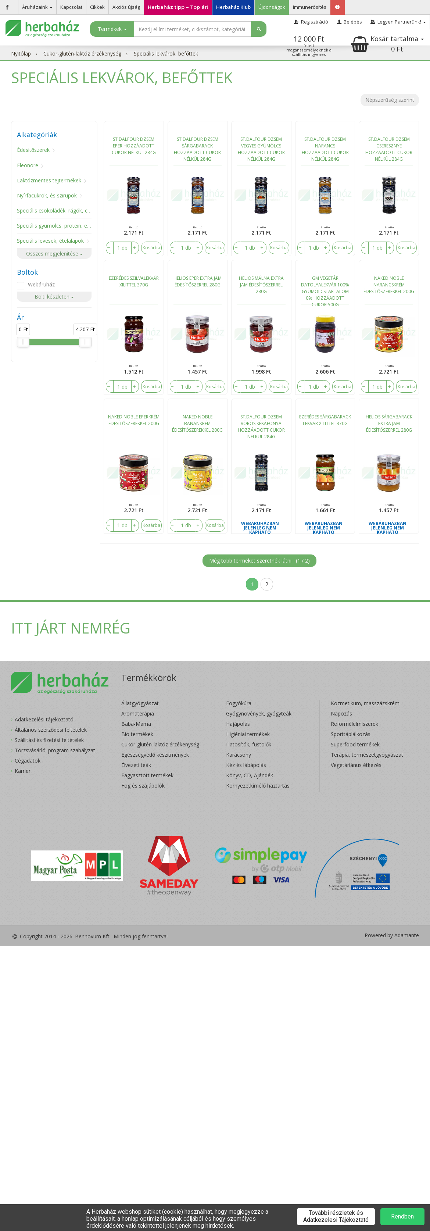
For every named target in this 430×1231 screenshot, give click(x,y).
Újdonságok (271, 7)
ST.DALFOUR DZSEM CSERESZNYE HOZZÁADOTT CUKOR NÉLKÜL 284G (388, 149)
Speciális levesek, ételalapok (50, 240)
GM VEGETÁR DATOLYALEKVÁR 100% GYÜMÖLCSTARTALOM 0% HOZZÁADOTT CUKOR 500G (325, 289)
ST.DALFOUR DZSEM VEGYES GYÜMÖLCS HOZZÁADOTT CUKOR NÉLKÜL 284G (261, 149)
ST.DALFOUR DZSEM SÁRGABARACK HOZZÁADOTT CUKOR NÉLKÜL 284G (197, 149)
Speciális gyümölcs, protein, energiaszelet (66, 225)
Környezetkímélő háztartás (258, 785)
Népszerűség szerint (389, 99)
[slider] (23, 342)
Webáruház (41, 284)
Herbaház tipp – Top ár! (178, 7)
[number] (122, 248)
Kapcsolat (71, 7)
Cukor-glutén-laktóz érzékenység (82, 53)
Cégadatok (27, 760)
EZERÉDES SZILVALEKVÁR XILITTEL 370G (134, 281)
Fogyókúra (238, 703)
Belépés (349, 21)
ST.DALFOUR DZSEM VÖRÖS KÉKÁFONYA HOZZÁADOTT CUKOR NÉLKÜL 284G (261, 427)
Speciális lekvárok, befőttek (166, 53)
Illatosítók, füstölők (248, 744)
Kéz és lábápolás (246, 764)
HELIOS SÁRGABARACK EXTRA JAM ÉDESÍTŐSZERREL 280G (389, 423)
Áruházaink (37, 7)
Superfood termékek (355, 744)
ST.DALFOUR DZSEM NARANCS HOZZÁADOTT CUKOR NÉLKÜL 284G (325, 149)
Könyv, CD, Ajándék (249, 775)
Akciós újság (126, 7)
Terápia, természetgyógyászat (367, 754)
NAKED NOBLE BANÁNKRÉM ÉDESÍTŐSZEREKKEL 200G (197, 423)
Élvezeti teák (136, 764)
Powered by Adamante (392, 935)
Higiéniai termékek (248, 734)
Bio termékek (137, 734)
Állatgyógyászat (140, 703)
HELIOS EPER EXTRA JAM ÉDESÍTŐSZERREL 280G (197, 281)
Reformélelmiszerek (354, 723)
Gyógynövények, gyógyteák (258, 713)
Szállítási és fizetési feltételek (49, 739)
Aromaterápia (137, 713)
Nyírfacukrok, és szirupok (47, 195)
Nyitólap (21, 53)
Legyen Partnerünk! (398, 21)
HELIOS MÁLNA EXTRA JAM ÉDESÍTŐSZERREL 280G (261, 285)
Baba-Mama (136, 723)
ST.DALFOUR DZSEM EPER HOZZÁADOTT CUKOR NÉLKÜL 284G (134, 146)
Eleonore (27, 165)
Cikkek (97, 7)
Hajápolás (238, 723)
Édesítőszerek (33, 149)
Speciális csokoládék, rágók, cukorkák (61, 210)
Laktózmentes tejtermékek (49, 180)
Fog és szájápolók (143, 785)
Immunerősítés (309, 7)
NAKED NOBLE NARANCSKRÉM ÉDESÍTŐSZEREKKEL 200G (388, 285)
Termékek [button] (112, 28)
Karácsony (238, 754)
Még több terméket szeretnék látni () (259, 560)
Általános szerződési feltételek (51, 729)
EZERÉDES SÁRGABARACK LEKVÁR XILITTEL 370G (325, 420)
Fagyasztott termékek (147, 775)
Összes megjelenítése (54, 253)
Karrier (23, 770)
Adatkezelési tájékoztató (44, 719)
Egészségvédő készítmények (155, 754)
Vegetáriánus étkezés (356, 764)
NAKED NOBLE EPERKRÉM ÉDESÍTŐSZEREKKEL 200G (134, 420)
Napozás (341, 713)
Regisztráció (310, 21)
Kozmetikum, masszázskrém (365, 703)
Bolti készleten (54, 296)
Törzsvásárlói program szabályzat (55, 750)
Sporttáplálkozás (350, 734)
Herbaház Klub (233, 7)
